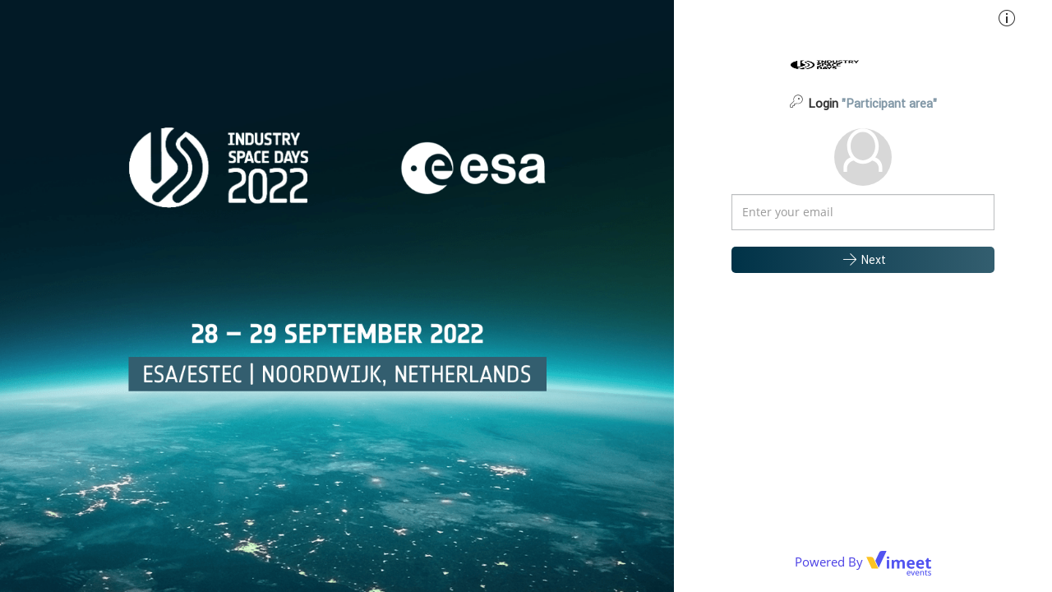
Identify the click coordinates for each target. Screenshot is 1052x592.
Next (863, 259)
